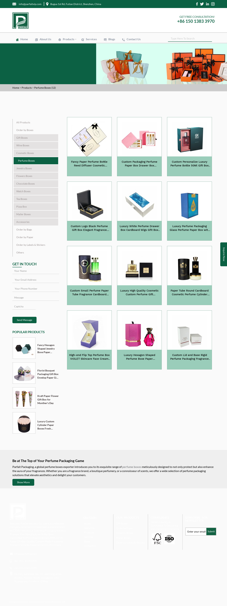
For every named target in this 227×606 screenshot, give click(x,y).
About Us (45, 39)
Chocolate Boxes (25, 183)
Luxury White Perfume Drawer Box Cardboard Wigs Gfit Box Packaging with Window (139, 228)
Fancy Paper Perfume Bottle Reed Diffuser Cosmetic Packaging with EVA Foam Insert (89, 164)
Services (91, 39)
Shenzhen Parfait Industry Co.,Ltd (49, 601)
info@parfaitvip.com (26, 553)
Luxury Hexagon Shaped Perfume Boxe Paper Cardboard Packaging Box (139, 357)
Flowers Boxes (24, 175)
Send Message (24, 319)
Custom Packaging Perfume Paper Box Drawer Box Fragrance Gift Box (139, 164)
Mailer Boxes (23, 214)
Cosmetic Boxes (25, 152)
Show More (23, 482)
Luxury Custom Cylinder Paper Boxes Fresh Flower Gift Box (46, 425)
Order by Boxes (24, 130)
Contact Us (134, 39)
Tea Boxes (21, 198)
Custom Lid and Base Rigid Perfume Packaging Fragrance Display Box (189, 357)
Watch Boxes (23, 191)
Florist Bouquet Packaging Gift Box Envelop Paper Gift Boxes (48, 374)
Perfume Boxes (26, 160)
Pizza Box (21, 206)
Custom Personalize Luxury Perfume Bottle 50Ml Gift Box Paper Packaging (189, 164)
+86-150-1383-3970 (25, 568)
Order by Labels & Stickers (30, 244)
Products (68, 39)
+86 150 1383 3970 (196, 21)
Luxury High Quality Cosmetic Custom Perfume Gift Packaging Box (139, 293)
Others (20, 252)
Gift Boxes (22, 137)
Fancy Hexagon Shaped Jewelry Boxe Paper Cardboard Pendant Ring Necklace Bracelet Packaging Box (47, 348)
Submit (211, 531)
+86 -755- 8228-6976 (25, 560)
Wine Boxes (22, 145)
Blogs (111, 39)
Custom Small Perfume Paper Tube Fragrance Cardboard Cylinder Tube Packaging (89, 293)
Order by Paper (24, 237)
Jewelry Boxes (24, 168)
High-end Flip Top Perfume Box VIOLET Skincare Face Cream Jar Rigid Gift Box (89, 357)
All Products (23, 122)
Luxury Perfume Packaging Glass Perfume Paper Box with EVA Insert (189, 228)
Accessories (22, 221)
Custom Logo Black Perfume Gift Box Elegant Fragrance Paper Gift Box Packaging (89, 228)
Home (24, 39)
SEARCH (212, 39)
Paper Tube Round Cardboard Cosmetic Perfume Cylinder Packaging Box (190, 293)
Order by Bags (24, 229)
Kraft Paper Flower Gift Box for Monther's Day (48, 399)
